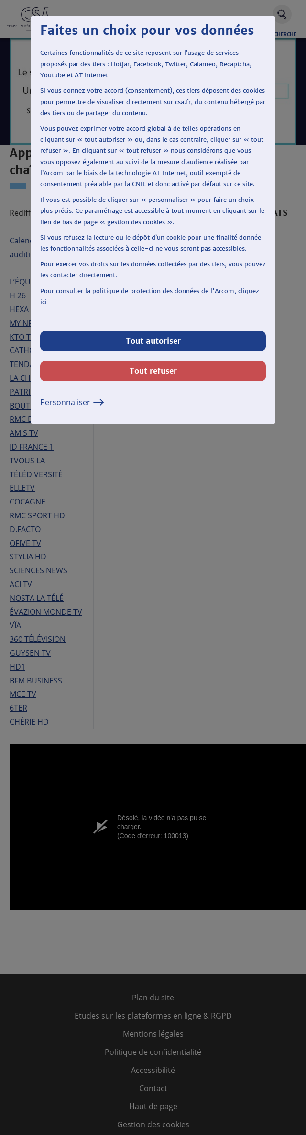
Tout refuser (153, 371)
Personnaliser (72, 402)
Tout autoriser (153, 341)
